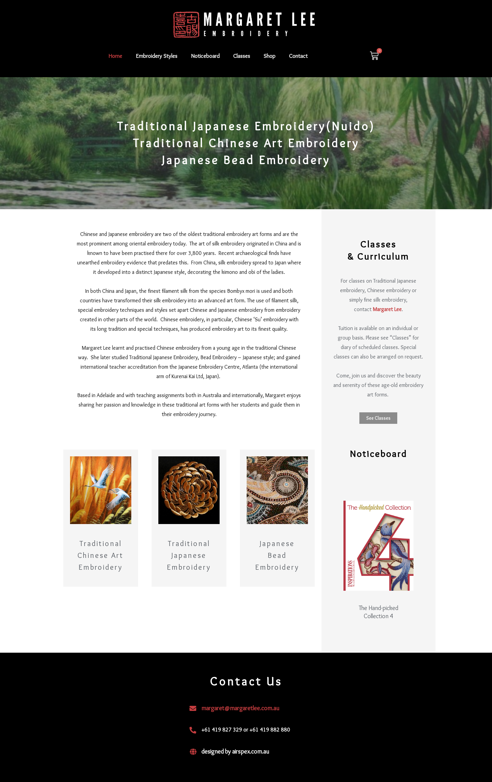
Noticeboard (205, 55)
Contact (298, 55)
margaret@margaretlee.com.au (240, 708)
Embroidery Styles (156, 55)
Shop (269, 55)
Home (115, 55)
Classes (241, 55)
